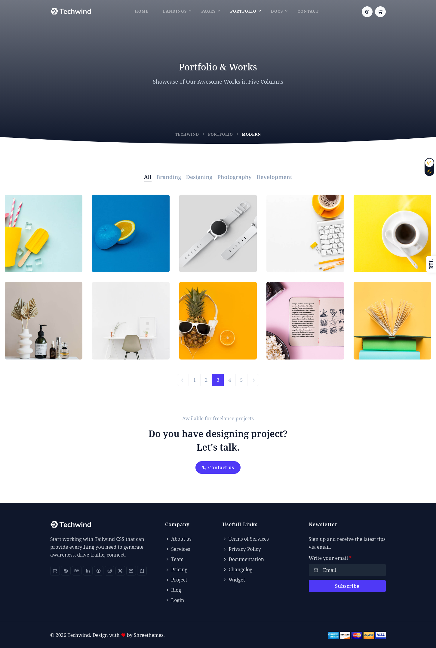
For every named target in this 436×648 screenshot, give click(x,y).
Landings (175, 11)
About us (178, 538)
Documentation (243, 559)
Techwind (187, 134)
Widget (234, 579)
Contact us (218, 467)
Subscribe (347, 586)
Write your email (330, 558)
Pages (208, 11)
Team (174, 559)
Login (174, 600)
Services (177, 549)
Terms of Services (246, 538)
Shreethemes (149, 635)
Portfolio (243, 11)
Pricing (176, 569)
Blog (173, 590)
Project (176, 579)
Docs (277, 11)
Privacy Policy (242, 549)
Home (142, 11)
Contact (308, 11)
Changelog (237, 569)
